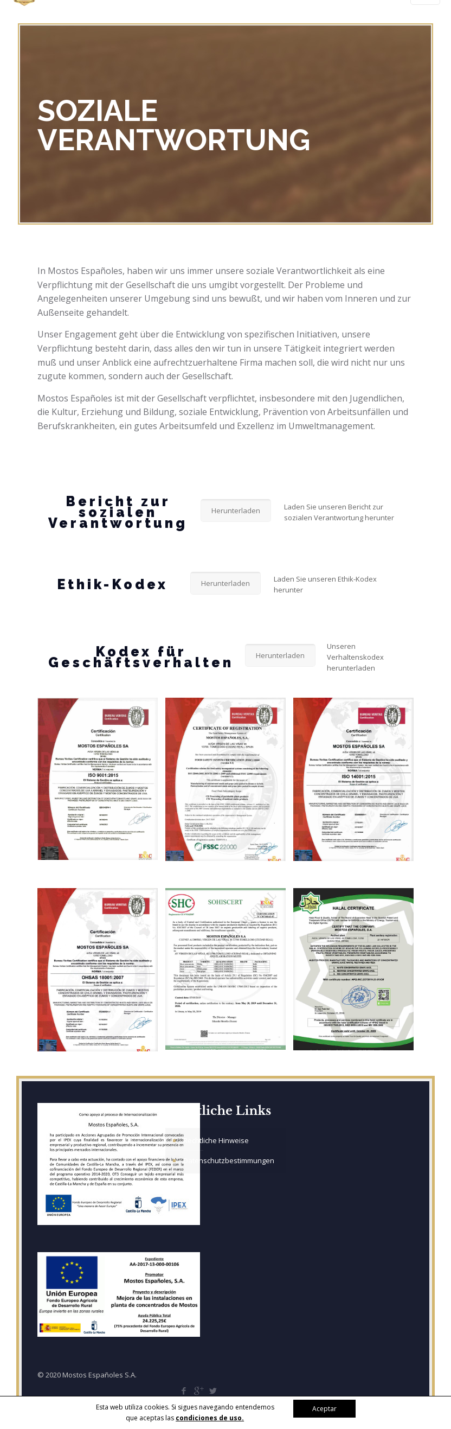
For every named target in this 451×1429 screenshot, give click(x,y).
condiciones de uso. (210, 1417)
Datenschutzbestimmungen (228, 1160)
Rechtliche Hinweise (216, 1140)
